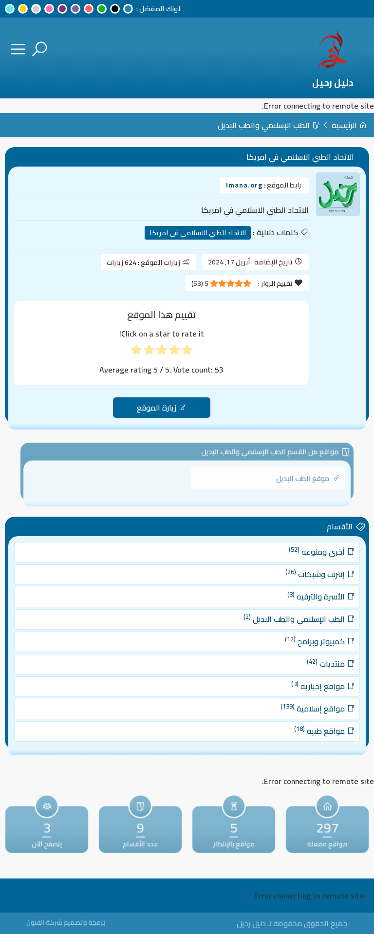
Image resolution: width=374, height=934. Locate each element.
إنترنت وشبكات (302, 584)
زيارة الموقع (161, 407)
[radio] (187, 351)
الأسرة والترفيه (303, 604)
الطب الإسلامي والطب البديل (268, 125)
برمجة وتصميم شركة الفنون (78, 922)
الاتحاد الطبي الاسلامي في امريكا (198, 232)
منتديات (311, 662)
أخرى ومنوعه (303, 565)
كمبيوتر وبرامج (302, 642)
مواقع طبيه (306, 720)
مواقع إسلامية (300, 700)
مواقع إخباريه (304, 681)
